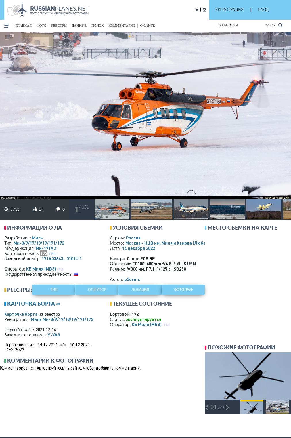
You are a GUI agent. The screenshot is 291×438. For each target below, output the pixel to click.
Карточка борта (20, 314)
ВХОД (263, 9)
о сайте (147, 26)
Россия (133, 237)
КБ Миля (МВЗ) (41, 268)
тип (52, 253)
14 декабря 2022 (138, 248)
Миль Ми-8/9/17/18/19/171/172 (62, 319)
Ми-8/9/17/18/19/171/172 (39, 242)
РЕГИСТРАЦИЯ (229, 9)
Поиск (273, 25)
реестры (59, 26)
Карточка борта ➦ (33, 303)
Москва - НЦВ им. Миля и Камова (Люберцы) (177, 242)
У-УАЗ (54, 334)
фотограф (183, 289)
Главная (24, 26)
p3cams (132, 279)
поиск (97, 26)
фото (41, 26)
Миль (37, 237)
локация (140, 289)
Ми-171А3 (46, 248)
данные (79, 26)
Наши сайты (228, 25)
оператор (97, 289)
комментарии (121, 26)
